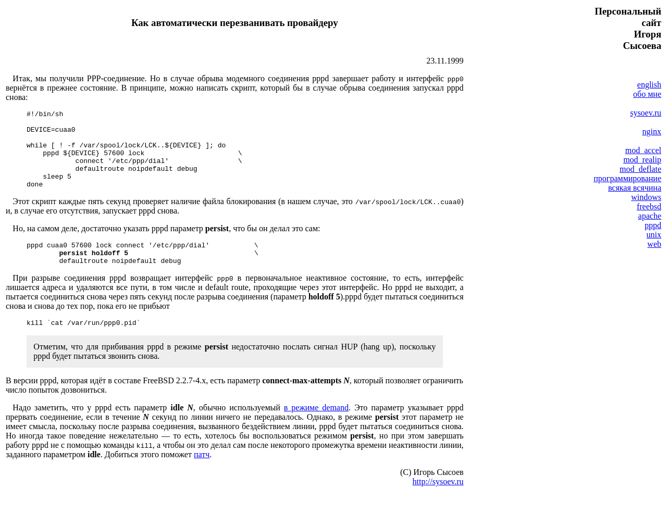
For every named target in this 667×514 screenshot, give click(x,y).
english (649, 84)
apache (649, 215)
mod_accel (643, 150)
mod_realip (642, 159)
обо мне (647, 94)
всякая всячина (634, 187)
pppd (653, 225)
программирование (627, 178)
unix (654, 234)
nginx (652, 131)
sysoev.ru (645, 112)
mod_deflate (640, 169)
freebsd (649, 206)
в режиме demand (316, 429)
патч (201, 476)
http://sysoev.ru (438, 503)
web (654, 244)
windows (646, 197)
